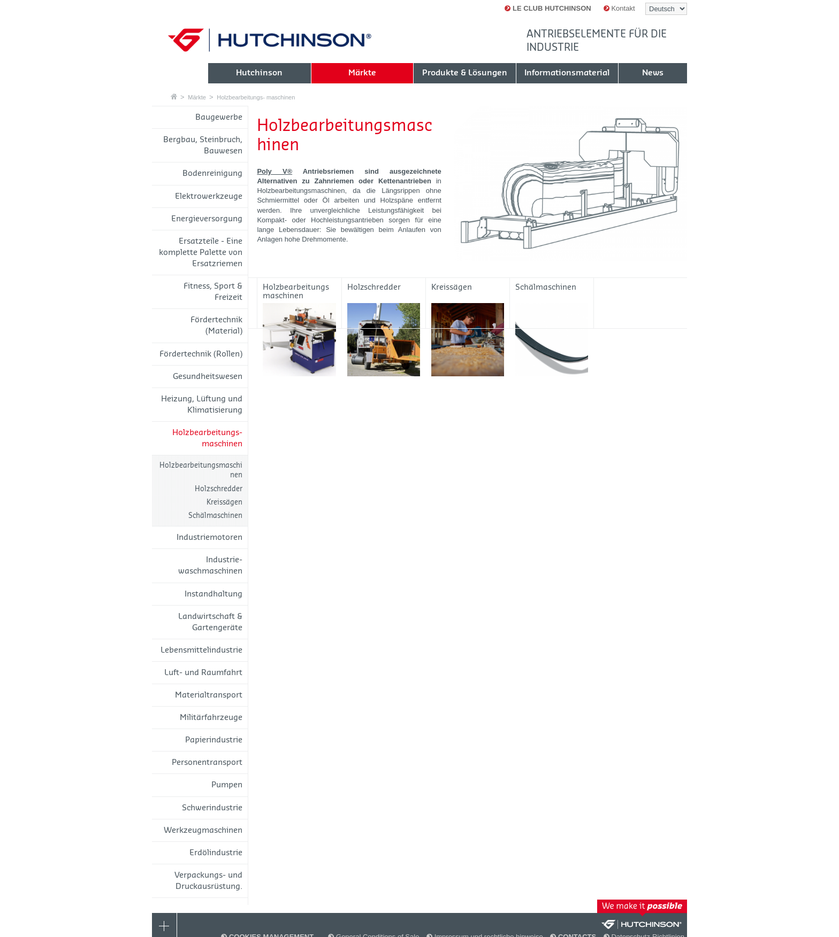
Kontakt (619, 8)
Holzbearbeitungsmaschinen (200, 470)
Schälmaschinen (215, 515)
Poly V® (274, 171)
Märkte (197, 97)
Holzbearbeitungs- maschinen (256, 97)
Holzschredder (218, 488)
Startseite (174, 96)
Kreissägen (224, 502)
